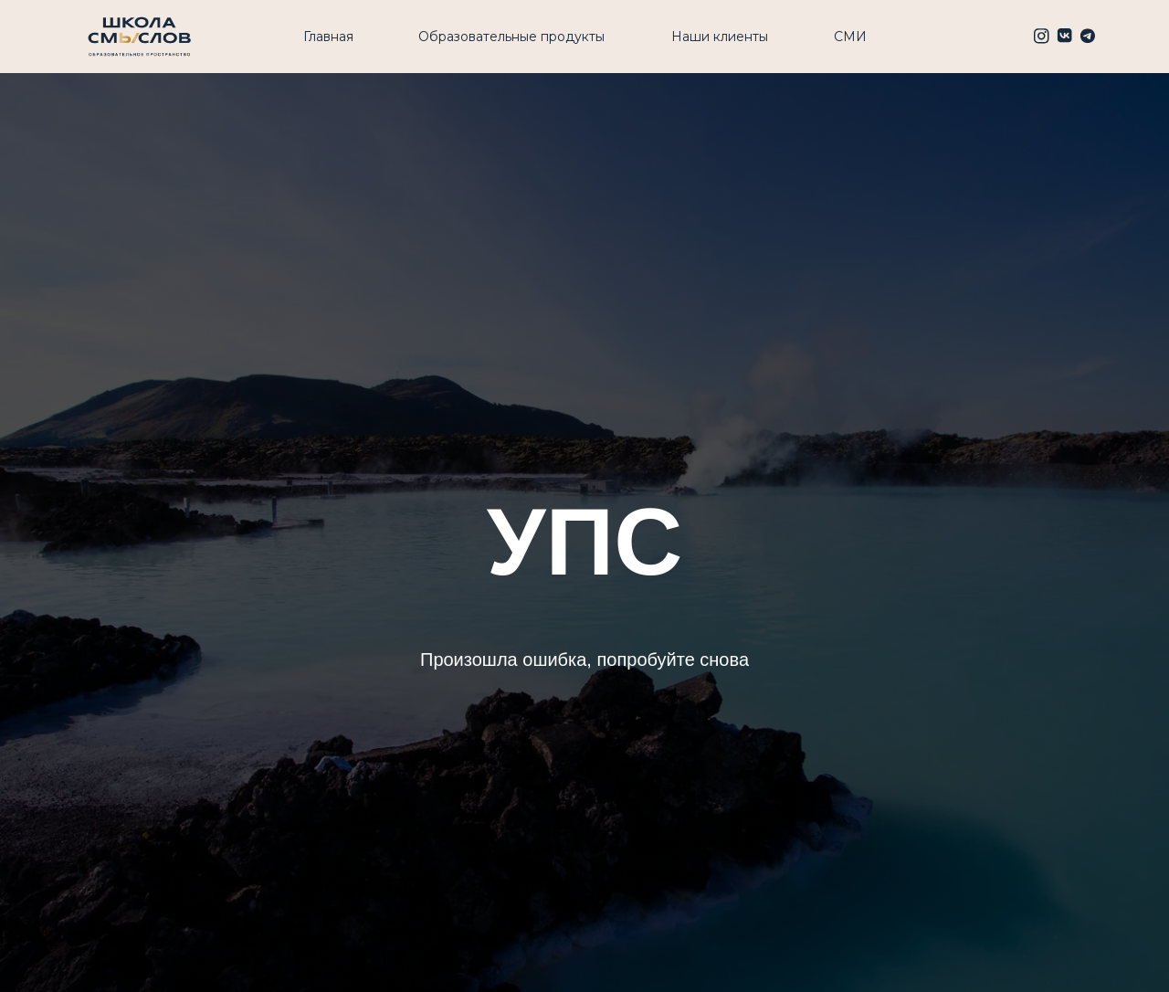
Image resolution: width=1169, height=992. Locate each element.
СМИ (850, 36)
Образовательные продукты (511, 36)
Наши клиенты (719, 36)
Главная (328, 36)
